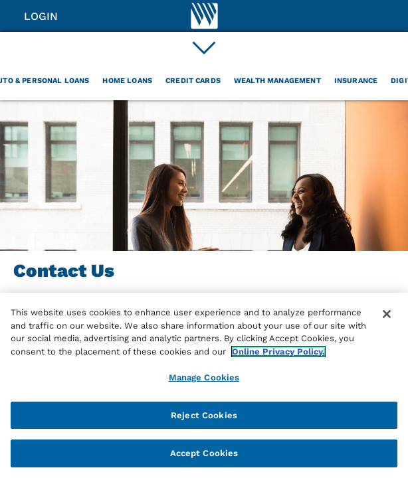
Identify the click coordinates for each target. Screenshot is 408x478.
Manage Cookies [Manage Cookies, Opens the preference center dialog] (204, 377)
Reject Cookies (204, 415)
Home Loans (127, 80)
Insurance (355, 80)
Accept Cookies (204, 453)
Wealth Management (277, 80)
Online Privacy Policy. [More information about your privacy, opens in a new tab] (278, 352)
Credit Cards (193, 80)
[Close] (386, 314)
